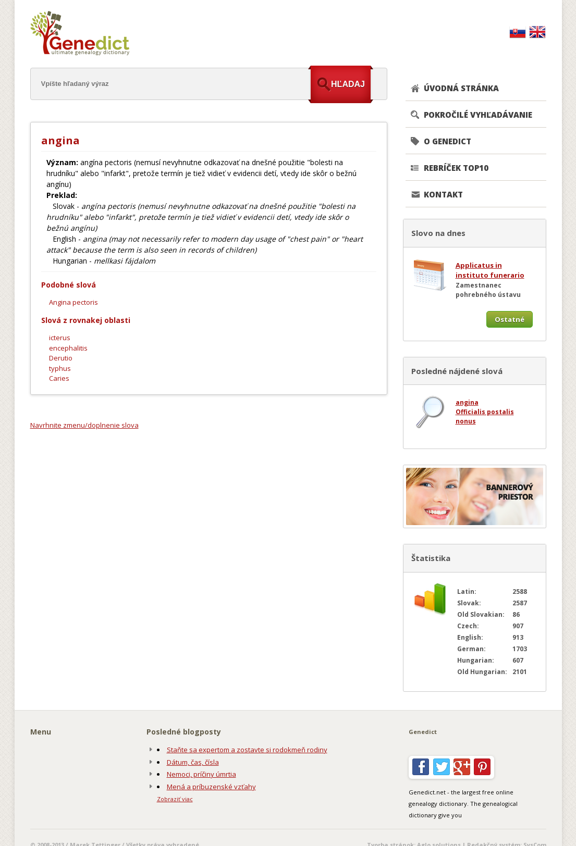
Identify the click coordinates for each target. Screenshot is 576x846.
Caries (59, 378)
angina (467, 402)
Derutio (60, 358)
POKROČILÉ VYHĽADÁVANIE (478, 114)
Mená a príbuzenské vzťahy (211, 786)
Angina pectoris (73, 302)
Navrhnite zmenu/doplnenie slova (84, 425)
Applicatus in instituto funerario (490, 270)
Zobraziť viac (175, 799)
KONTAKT (443, 194)
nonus (466, 421)
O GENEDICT (447, 141)
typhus (60, 368)
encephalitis (68, 348)
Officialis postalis (485, 411)
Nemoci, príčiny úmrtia (201, 774)
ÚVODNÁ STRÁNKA (461, 88)
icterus (59, 337)
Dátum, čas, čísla (193, 762)
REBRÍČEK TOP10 (456, 168)
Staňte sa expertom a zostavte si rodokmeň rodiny (247, 749)
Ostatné (509, 319)
